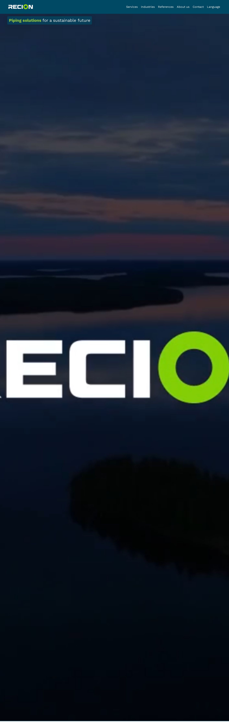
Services (132, 6)
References (166, 6)
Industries (148, 6)
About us (183, 6)
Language (213, 6)
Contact (198, 6)
